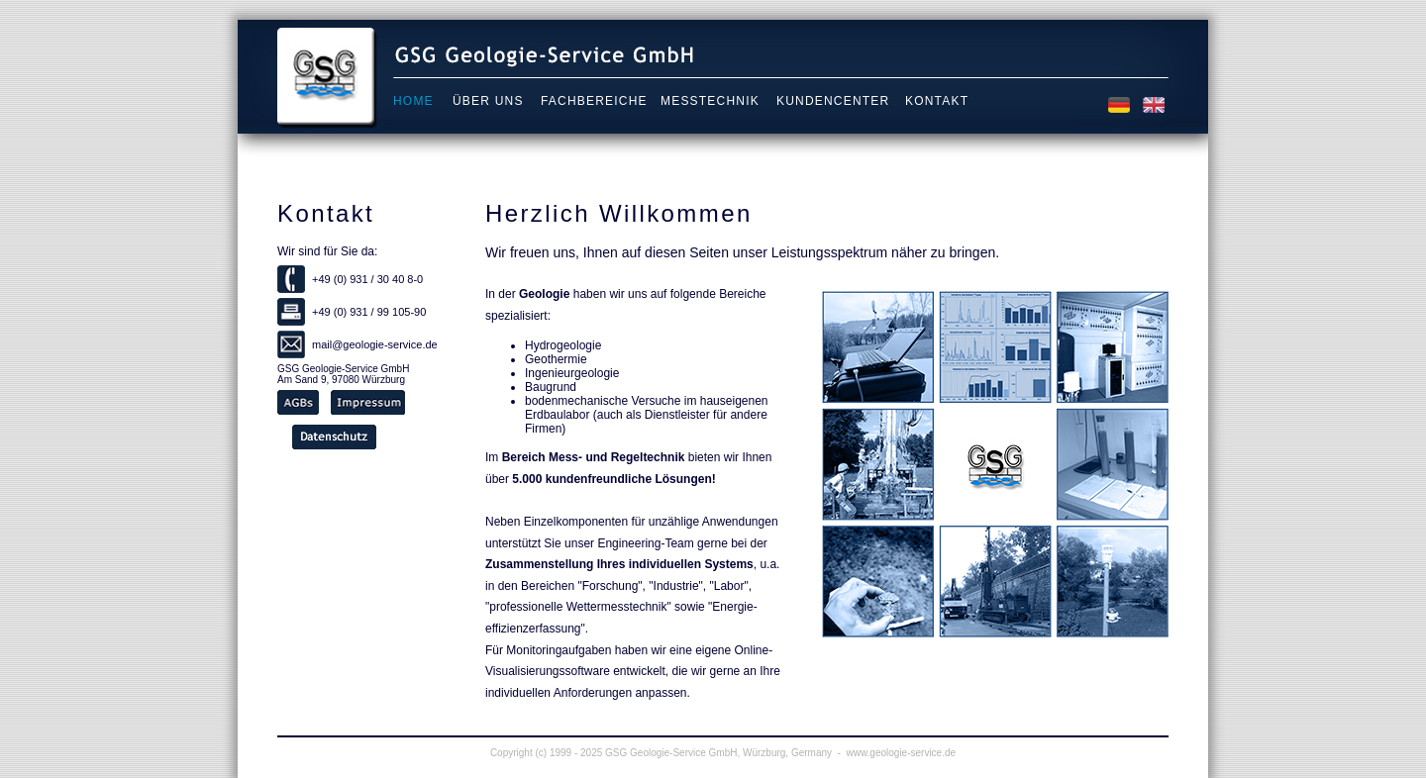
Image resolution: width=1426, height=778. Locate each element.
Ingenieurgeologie (572, 373)
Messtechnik (710, 101)
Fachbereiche (594, 101)
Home (413, 101)
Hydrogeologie (563, 345)
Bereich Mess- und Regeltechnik (593, 457)
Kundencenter (832, 101)
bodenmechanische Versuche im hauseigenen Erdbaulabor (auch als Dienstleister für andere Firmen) (646, 415)
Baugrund (550, 387)
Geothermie (556, 359)
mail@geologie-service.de (375, 344)
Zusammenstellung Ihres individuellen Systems (619, 564)
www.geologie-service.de (901, 752)
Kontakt (936, 101)
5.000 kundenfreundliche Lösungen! (613, 479)
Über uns (488, 101)
